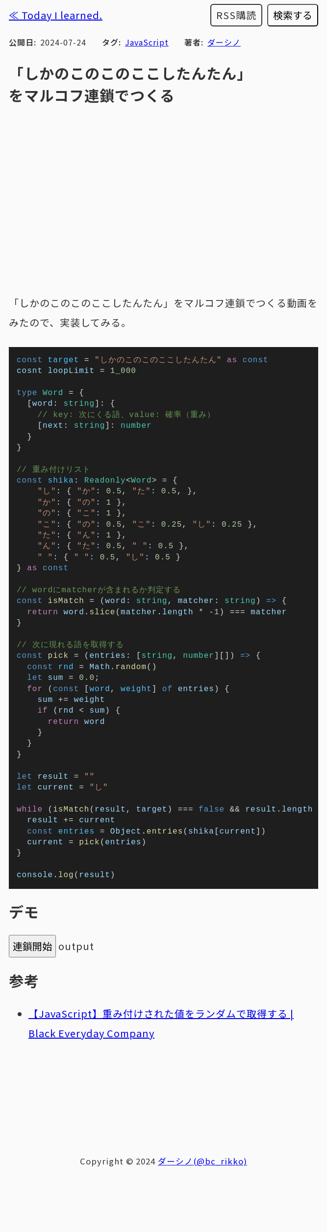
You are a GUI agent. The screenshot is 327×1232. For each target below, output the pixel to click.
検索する (292, 15)
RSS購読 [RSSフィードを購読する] (236, 15)
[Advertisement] (163, 1141)
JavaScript (147, 42)
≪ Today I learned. (55, 15)
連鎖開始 (32, 993)
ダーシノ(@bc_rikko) (202, 1208)
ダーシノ (224, 42)
